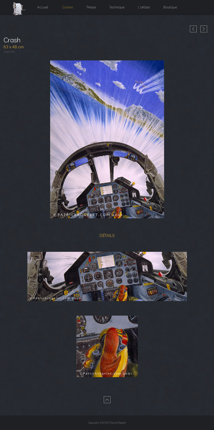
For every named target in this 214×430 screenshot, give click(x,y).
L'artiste (146, 9)
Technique (118, 9)
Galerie (66, 9)
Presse (90, 9)
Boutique (173, 9)
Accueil (40, 9)
